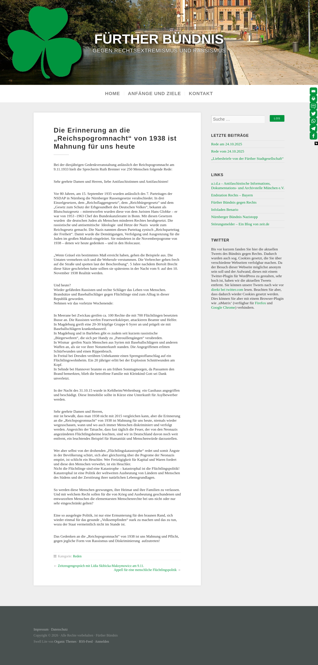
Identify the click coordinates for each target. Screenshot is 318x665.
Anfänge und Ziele (154, 94)
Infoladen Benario (224, 209)
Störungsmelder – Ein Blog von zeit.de (240, 224)
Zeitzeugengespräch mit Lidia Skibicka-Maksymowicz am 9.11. (101, 566)
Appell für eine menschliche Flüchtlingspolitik (145, 570)
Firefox (260, 303)
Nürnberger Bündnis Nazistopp (234, 217)
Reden (77, 556)
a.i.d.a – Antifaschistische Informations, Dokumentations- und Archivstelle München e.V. (247, 185)
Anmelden (102, 641)
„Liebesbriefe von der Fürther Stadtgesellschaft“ (247, 158)
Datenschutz (59, 629)
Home (112, 94)
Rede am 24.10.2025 (226, 144)
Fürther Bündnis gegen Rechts (234, 202)
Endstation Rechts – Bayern (232, 195)
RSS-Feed (86, 641)
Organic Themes (65, 641)
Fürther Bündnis (159, 38)
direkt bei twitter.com (227, 289)
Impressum (41, 629)
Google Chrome (223, 307)
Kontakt (201, 94)
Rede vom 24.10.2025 (227, 151)
